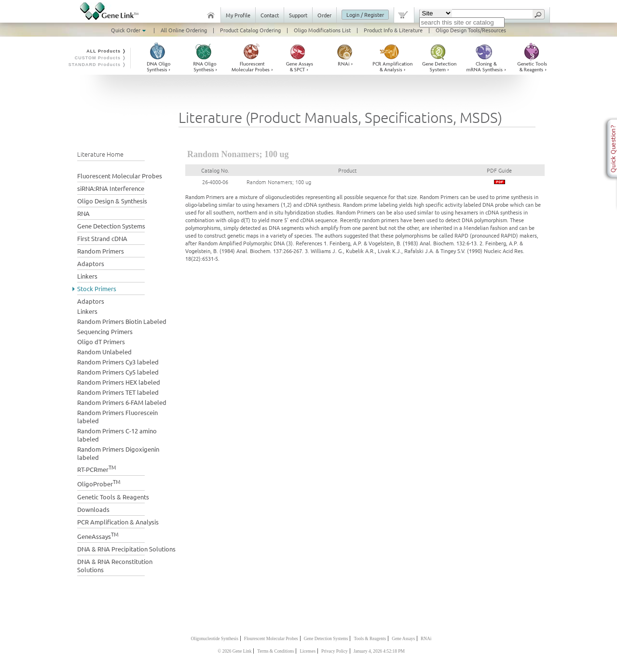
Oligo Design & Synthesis (112, 201)
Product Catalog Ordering (250, 30)
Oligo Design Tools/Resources (471, 30)
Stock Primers (96, 288)
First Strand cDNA (102, 238)
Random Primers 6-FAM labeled (121, 402)
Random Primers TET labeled (118, 392)
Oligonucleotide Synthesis (214, 638)
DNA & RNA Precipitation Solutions (126, 549)
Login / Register (365, 14)
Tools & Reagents (370, 638)
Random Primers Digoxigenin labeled (118, 453)
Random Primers (100, 251)
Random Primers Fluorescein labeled (117, 416)
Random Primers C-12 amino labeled (117, 435)
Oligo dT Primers (101, 341)
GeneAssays (98, 535)
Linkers (87, 276)
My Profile (238, 15)
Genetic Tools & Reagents (113, 497)
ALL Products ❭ (106, 51)
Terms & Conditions (275, 651)
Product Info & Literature (393, 30)
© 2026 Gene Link (234, 651)
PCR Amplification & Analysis (118, 522)
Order (324, 15)
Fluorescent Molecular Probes (119, 176)
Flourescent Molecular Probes (271, 638)
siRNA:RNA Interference (110, 188)
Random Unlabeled (104, 352)
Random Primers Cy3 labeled (118, 362)
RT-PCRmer (96, 468)
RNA (83, 213)
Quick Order (129, 30)
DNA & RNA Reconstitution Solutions (114, 565)
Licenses (307, 651)
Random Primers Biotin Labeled (121, 321)
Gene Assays (403, 638)
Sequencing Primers (105, 331)
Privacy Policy (334, 651)
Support (298, 15)
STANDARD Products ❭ (98, 64)
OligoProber (99, 483)
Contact (270, 15)
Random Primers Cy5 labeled (118, 372)
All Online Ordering (184, 30)
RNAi (426, 638)
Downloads (93, 509)
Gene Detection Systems (111, 226)
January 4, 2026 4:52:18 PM (379, 651)
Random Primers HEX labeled (118, 382)
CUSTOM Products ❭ (101, 57)
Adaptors (90, 263)
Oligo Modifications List (322, 30)
